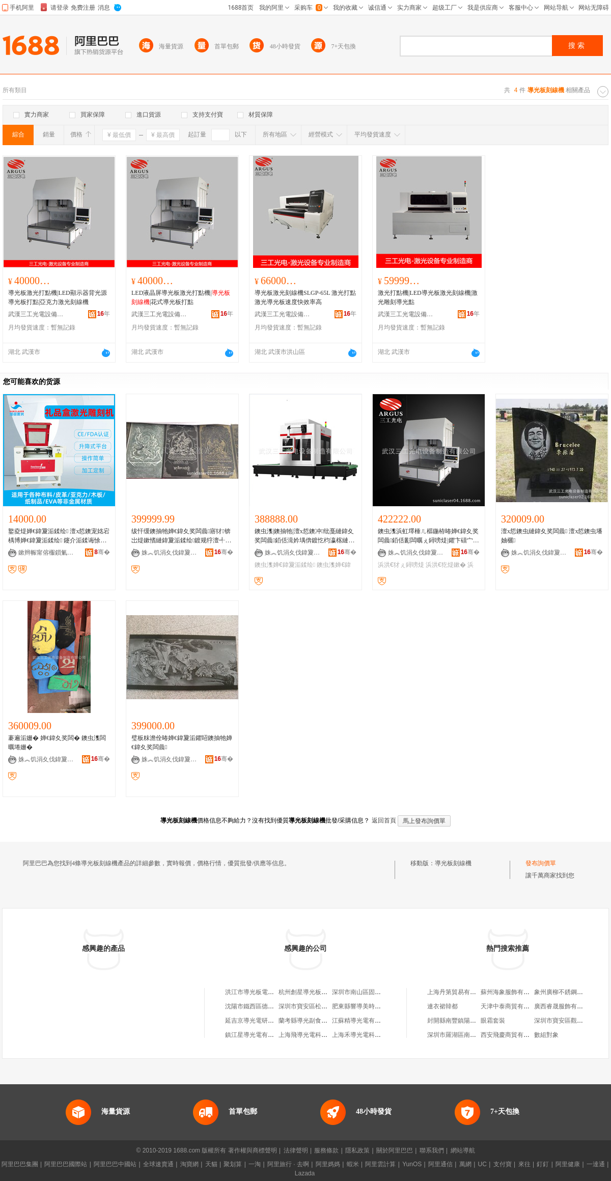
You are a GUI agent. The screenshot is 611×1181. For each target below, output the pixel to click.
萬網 (465, 1164)
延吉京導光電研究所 (252, 1020)
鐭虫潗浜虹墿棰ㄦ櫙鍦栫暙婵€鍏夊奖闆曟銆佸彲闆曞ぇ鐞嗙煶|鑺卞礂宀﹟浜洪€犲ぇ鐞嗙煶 (428, 536)
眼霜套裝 (493, 1020)
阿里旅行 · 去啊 (288, 1164)
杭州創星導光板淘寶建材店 (315, 992)
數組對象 (546, 1034)
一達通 (596, 1164)
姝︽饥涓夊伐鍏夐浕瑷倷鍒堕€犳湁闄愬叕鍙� (170, 552)
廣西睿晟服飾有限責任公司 (570, 1006)
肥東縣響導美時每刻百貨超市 (371, 1006)
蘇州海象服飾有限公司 (511, 992)
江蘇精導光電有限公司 (362, 1020)
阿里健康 (568, 1164)
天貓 (211, 1164)
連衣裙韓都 (442, 1006)
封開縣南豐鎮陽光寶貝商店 (464, 1020)
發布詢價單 (540, 863)
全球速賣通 (158, 1164)
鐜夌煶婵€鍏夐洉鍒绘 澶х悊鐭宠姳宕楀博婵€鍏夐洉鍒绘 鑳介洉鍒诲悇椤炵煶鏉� (58, 536)
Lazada (305, 1173)
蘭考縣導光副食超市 (306, 1020)
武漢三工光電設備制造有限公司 (36, 314)
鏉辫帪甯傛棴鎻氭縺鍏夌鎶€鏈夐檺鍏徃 (46, 552)
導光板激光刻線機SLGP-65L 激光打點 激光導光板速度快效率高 (305, 297)
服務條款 (326, 1150)
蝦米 (353, 1164)
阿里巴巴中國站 (115, 1164)
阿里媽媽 (328, 1164)
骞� (102, 552)
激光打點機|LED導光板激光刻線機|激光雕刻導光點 (428, 297)
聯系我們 (432, 1150)
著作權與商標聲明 (252, 1150)
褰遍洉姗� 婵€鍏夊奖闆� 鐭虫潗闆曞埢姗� (57, 742)
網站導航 (463, 1150)
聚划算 (233, 1164)
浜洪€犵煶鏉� (446, 564)
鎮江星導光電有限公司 (255, 1034)
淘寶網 (189, 1164)
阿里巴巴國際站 (65, 1164)
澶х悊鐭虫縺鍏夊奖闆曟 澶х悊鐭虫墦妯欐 (551, 536)
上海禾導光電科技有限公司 (368, 1034)
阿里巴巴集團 (20, 1164)
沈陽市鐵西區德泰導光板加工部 (268, 1006)
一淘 (254, 1164)
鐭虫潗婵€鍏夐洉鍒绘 (285, 564)
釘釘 (543, 1164)
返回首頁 (384, 820)
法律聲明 (296, 1150)
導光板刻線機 (453, 863)
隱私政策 (357, 1150)
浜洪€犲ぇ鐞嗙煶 (401, 564)
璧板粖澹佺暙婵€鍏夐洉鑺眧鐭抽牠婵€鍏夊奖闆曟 (181, 742)
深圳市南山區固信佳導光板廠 (371, 992)
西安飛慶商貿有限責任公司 (517, 1034)
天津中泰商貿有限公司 (511, 1006)
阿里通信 (440, 1164)
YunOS (412, 1164)
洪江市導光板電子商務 (255, 992)
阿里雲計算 (380, 1164)
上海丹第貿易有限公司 (457, 992)
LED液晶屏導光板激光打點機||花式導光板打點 (180, 297)
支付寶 (502, 1164)
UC (482, 1164)
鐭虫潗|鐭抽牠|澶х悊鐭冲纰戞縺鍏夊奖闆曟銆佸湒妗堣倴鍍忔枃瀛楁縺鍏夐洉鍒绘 (304, 536)
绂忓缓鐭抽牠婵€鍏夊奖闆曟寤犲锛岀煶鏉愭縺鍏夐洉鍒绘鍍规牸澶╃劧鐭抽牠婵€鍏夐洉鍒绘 (181, 536)
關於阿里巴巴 (394, 1150)
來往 (524, 1164)
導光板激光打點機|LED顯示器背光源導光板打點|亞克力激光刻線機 (57, 297)
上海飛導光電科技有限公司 (315, 1034)
